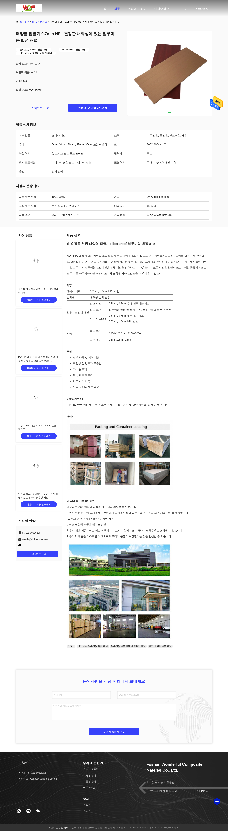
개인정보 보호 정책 (58, 827)
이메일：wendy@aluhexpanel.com (37, 779)
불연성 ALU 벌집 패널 (160, 646)
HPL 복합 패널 (39, 22)
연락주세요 (161, 8)
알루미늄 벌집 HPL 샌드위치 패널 (128, 646)
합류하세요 (202, 790)
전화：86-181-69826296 (32, 772)
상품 (27, 22)
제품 (117, 8)
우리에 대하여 (137, 8)
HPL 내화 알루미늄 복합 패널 (93, 646)
